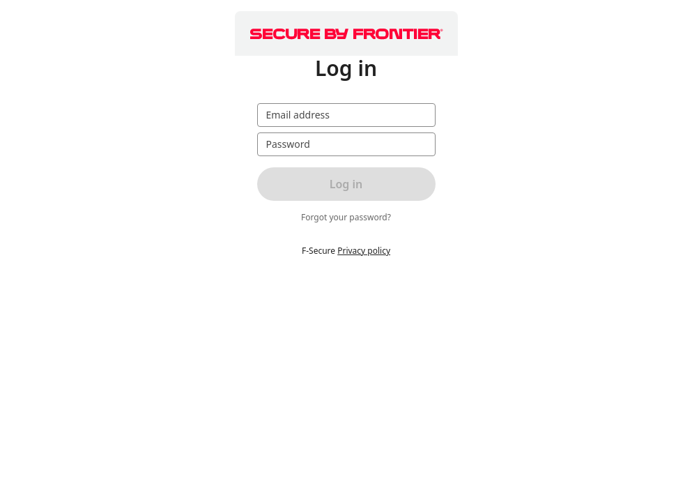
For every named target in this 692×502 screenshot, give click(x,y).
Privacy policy (363, 251)
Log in (346, 184)
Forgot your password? (346, 217)
